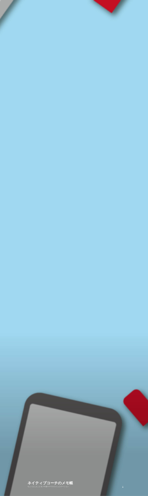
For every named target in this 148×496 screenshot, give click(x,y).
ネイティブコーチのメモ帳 (50, 479)
